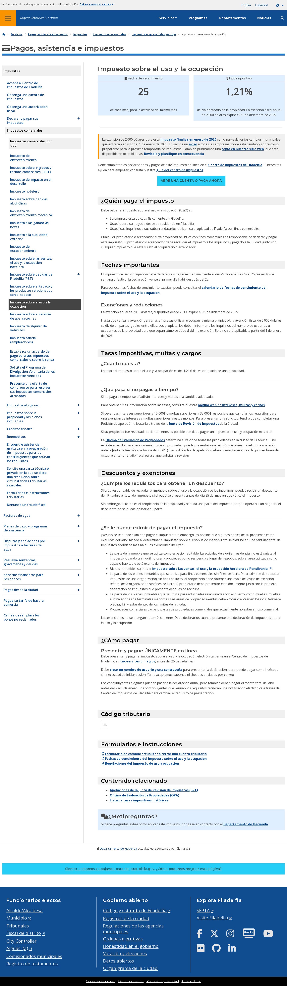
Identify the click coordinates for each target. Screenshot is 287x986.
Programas (198, 18)
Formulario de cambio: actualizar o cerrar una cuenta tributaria (154, 754)
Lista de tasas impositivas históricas (139, 800)
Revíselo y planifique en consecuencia (174, 154)
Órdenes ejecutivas (123, 939)
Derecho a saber (131, 981)
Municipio (16, 918)
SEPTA (203, 910)
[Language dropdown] (280, 5)
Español (261, 5)
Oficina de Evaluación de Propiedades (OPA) (144, 795)
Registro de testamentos (32, 964)
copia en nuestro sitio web (243, 149)
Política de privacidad (162, 981)
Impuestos (80, 34)
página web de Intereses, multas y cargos (231, 405)
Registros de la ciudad (126, 918)
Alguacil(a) (17, 948)
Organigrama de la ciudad (130, 968)
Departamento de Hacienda (245, 824)
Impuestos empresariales (109, 34)
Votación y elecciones (125, 953)
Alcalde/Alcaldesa (24, 910)
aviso (193, 144)
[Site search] (282, 18)
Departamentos (232, 18)
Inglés (246, 5)
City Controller (21, 941)
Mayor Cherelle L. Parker (39, 18)
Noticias (264, 18)
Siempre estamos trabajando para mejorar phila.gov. (143, 869)
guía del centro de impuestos (179, 170)
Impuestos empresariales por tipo (154, 34)
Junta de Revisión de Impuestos (194, 423)
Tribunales (17, 926)
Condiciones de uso (100, 981)
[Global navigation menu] (8, 18)
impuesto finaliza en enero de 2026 (188, 139)
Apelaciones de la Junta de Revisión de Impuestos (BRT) (154, 790)
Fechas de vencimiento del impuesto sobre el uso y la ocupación (154, 758)
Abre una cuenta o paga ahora (191, 181)
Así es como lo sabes (97, 4)
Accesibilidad (191, 981)
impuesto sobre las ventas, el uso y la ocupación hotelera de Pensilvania (210, 568)
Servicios (166, 18)
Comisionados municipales (34, 956)
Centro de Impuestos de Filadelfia (235, 165)
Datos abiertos (118, 961)
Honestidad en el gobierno (130, 946)
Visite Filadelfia (212, 918)
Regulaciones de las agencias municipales (133, 929)
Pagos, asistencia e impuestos (48, 34)
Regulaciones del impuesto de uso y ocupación (140, 763)
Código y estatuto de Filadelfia (135, 910)
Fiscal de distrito (23, 933)
